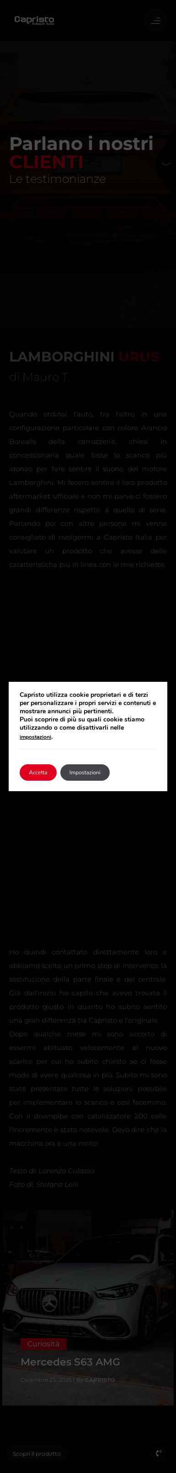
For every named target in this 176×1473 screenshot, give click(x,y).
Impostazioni (85, 772)
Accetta (38, 772)
